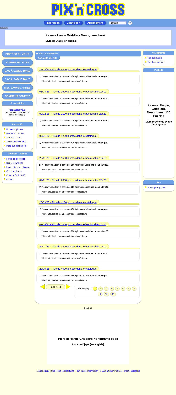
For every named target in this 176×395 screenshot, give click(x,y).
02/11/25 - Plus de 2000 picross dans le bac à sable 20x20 (72, 180)
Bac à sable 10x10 (17, 70)
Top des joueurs (155, 58)
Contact (9, 179)
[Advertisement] (158, 124)
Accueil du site (43, 371)
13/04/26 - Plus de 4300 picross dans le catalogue (68, 69)
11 (113, 294)
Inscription (53, 22)
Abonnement (95, 22)
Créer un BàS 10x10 (15, 175)
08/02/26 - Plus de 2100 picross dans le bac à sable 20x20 (72, 113)
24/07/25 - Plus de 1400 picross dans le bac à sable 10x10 (72, 246)
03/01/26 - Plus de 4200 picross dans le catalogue (68, 135)
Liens (158, 182)
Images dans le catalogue (18, 167)
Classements (158, 53)
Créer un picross (13, 171)
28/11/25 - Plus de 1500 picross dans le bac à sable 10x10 (72, 157)
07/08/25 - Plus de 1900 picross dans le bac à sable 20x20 (72, 224)
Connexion (73, 22)
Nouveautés (17, 124)
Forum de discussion (15, 159)
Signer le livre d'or (14, 163)
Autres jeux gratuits (156, 187)
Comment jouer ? (17, 96)
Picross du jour (17, 54)
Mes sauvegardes (17, 87)
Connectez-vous (17, 110)
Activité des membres (16, 142)
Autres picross (17, 62)
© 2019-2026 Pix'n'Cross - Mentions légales (120, 371)
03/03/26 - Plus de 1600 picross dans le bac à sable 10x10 (72, 91)
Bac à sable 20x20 (17, 79)
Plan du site (81, 371)
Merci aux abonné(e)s (16, 146)
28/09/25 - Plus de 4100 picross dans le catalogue (68, 202)
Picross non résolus (15, 133)
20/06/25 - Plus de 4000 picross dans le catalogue (68, 268)
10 (106, 294)
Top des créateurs (156, 62)
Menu (41, 53)
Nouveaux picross (14, 129)
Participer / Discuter (17, 154)
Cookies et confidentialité (62, 371)
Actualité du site (13, 137)
